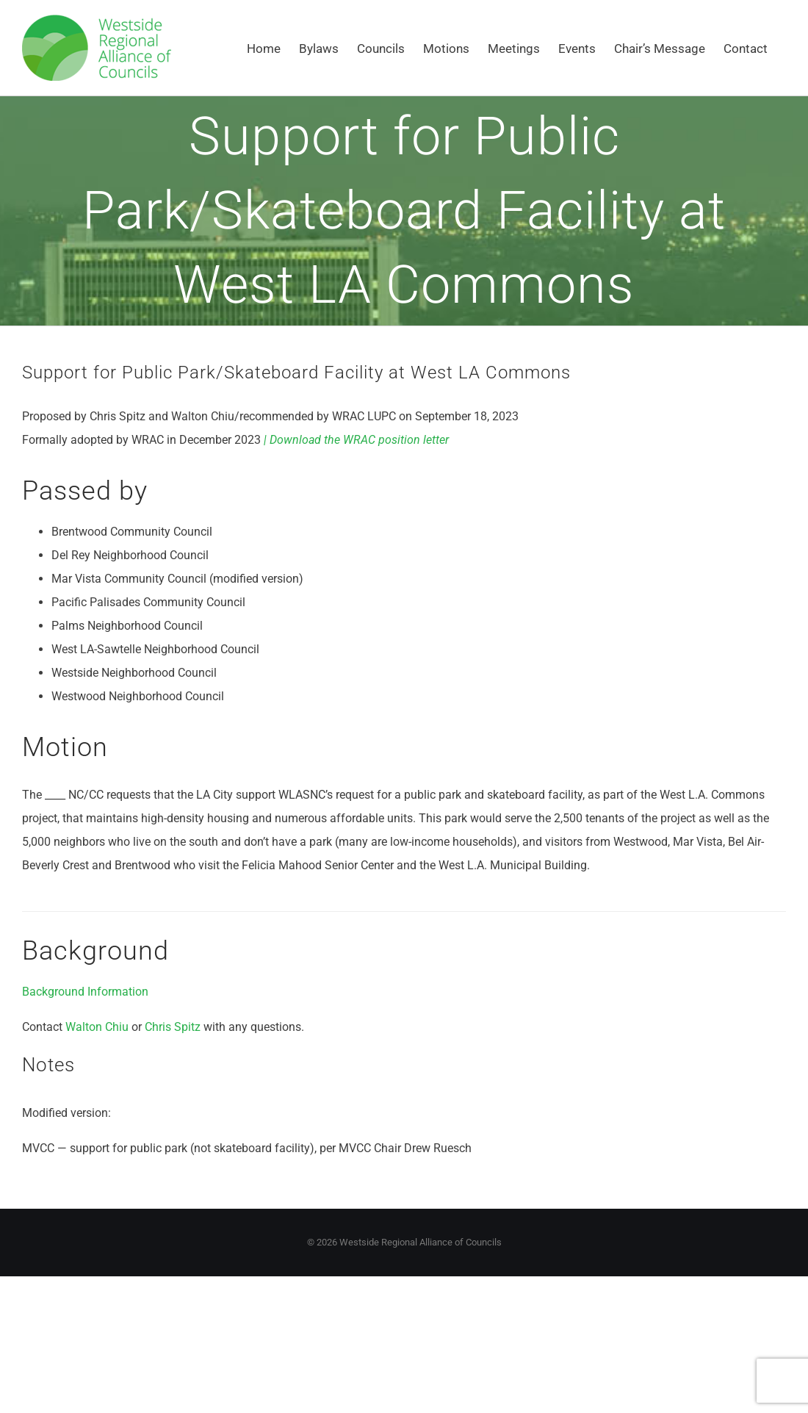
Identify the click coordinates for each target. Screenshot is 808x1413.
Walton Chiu (98, 1027)
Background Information (85, 992)
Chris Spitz (173, 1027)
